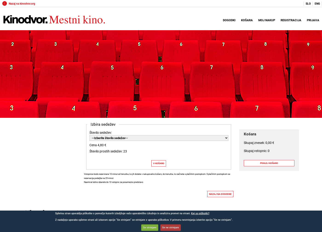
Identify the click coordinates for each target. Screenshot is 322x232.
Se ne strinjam (170, 227)
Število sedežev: (100, 132)
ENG (317, 3)
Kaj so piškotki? (200, 213)
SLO (308, 3)
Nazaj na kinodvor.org (18, 3)
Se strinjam (149, 227)
